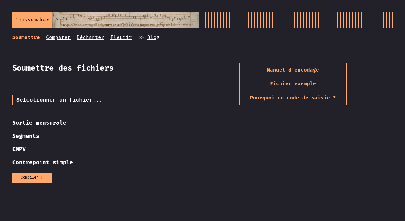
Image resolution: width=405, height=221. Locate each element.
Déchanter (90, 37)
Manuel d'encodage (293, 70)
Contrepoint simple (42, 163)
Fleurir (121, 37)
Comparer (58, 37)
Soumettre (26, 37)
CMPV (19, 150)
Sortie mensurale (39, 124)
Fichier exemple (293, 84)
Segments (25, 137)
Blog (153, 37)
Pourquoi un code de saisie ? (293, 98)
